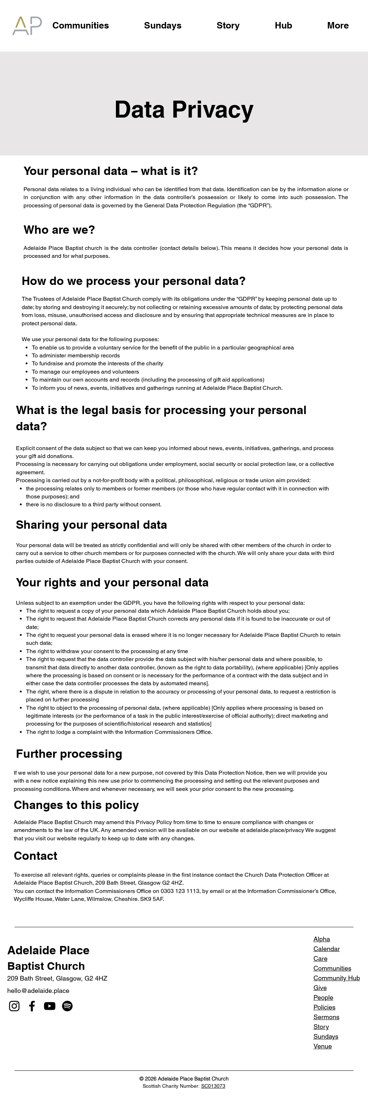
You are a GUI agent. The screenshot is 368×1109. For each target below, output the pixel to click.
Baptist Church (46, 965)
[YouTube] (50, 1006)
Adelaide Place (48, 950)
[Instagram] (14, 1006)
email (217, 891)
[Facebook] (32, 1006)
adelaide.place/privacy (275, 830)
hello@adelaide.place (38, 990)
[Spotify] (67, 1006)
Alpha (321, 939)
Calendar (326, 948)
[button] (338, 22)
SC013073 (213, 1086)
